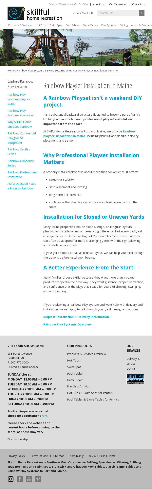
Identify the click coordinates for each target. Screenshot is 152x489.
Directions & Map (18, 439)
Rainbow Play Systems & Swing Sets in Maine (44, 70)
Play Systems (108, 25)
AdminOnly (77, 456)
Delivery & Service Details (133, 363)
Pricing (124, 25)
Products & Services (20, 25)
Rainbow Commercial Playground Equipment (22, 138)
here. (45, 416)
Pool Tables (72, 25)
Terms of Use (39, 456)
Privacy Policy (16, 456)
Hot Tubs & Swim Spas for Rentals (90, 393)
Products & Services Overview (86, 354)
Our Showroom (117, 4)
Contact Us (138, 4)
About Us (98, 4)
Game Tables (90, 25)
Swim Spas (56, 25)
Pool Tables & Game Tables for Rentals (93, 399)
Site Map (58, 456)
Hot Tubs (41, 25)
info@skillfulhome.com (24, 367)
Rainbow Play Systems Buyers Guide (19, 99)
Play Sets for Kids (78, 386)
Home (11, 70)
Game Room (75, 380)
